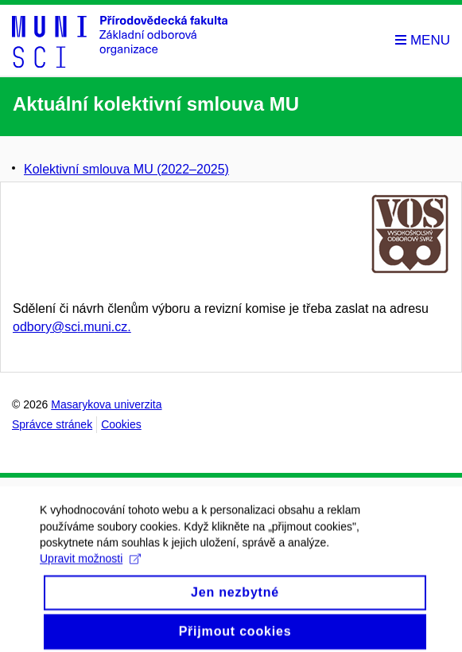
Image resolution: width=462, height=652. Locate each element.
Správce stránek (52, 424)
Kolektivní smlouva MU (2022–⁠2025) (126, 169)
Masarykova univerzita (106, 404)
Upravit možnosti (90, 567)
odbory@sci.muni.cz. (72, 327)
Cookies (121, 424)
